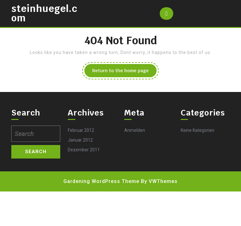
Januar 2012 (80, 140)
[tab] (166, 13)
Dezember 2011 (84, 149)
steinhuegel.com (44, 13)
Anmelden (134, 130)
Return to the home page (124, 72)
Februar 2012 (81, 130)
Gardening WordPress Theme (101, 181)
